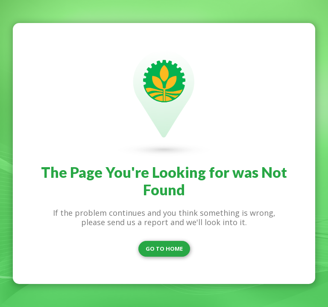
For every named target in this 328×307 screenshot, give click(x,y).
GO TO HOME (164, 248)
